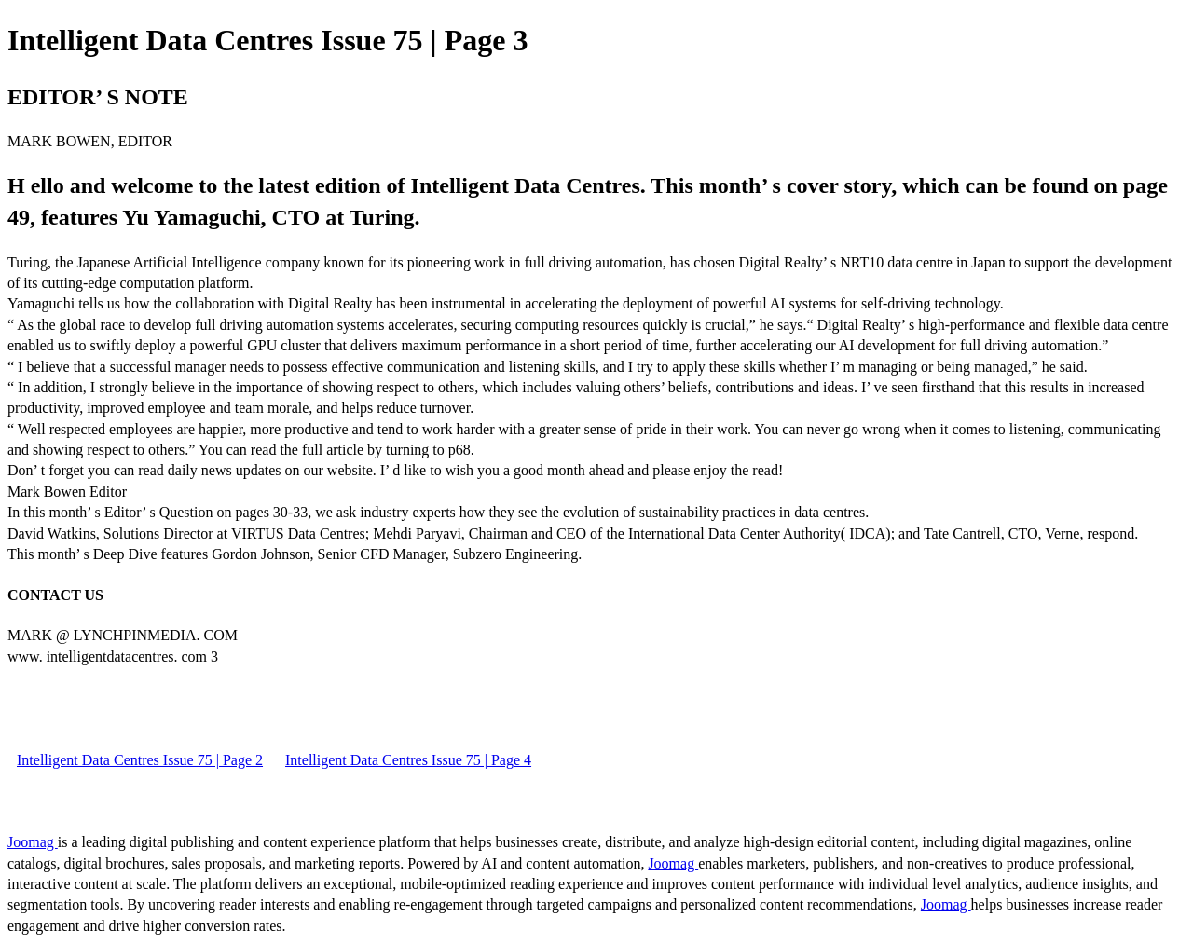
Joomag (32, 842)
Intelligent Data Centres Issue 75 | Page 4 (408, 760)
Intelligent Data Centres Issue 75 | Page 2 (140, 760)
